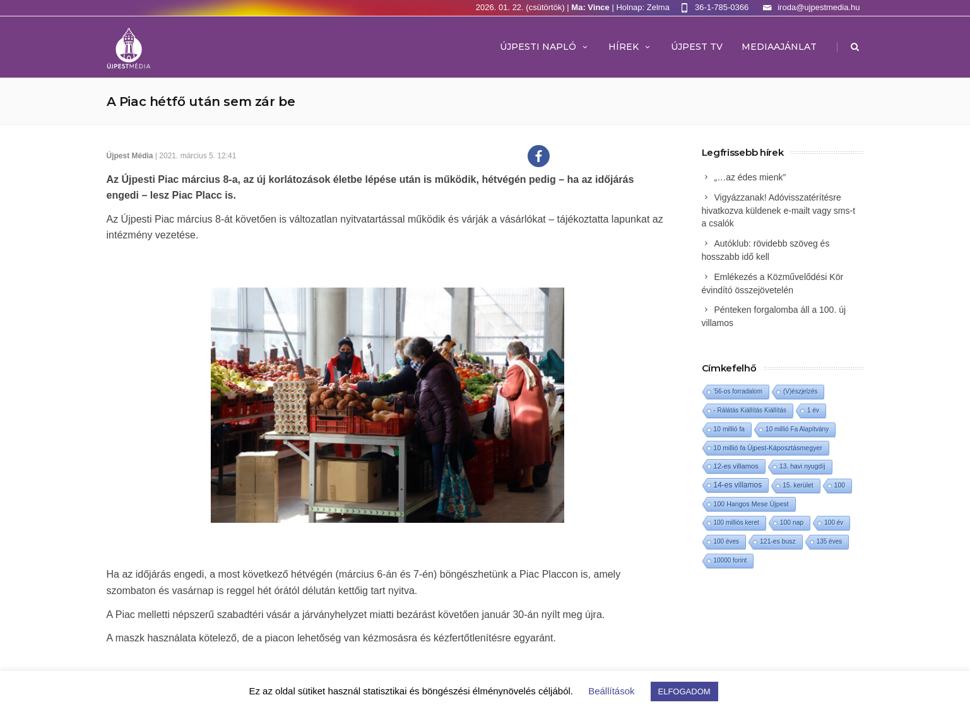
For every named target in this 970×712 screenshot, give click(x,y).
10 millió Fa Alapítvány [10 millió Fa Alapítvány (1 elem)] (797, 429)
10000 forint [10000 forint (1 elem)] (730, 560)
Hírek (630, 46)
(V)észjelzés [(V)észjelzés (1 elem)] (800, 391)
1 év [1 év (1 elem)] (813, 410)
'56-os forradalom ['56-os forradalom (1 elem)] (738, 391)
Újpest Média (130, 155)
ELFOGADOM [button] (684, 691)
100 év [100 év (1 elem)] (833, 522)
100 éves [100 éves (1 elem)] (727, 541)
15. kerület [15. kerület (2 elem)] (798, 485)
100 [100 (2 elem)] (839, 485)
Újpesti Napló (544, 46)
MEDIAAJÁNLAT (779, 46)
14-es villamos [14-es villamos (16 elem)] (738, 485)
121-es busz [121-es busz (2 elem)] (778, 541)
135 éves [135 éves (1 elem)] (830, 541)
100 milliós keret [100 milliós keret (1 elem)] (736, 522)
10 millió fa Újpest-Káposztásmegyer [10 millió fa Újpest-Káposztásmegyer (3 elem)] (768, 448)
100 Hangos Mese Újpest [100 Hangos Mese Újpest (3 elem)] (751, 504)
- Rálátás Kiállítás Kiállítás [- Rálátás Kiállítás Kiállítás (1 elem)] (750, 410)
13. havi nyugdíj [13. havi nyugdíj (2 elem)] (802, 466)
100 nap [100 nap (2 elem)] (792, 522)
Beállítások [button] (611, 691)
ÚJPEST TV (697, 46)
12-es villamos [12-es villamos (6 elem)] (736, 466)
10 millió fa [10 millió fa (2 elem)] (729, 429)
